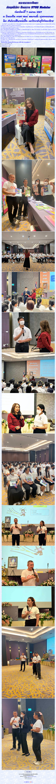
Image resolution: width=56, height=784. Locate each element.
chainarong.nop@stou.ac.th (31, 776)
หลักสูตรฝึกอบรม (21, 36)
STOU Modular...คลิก (6, 46)
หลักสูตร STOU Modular (41, 36)
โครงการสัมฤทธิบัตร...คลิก (7, 43)
